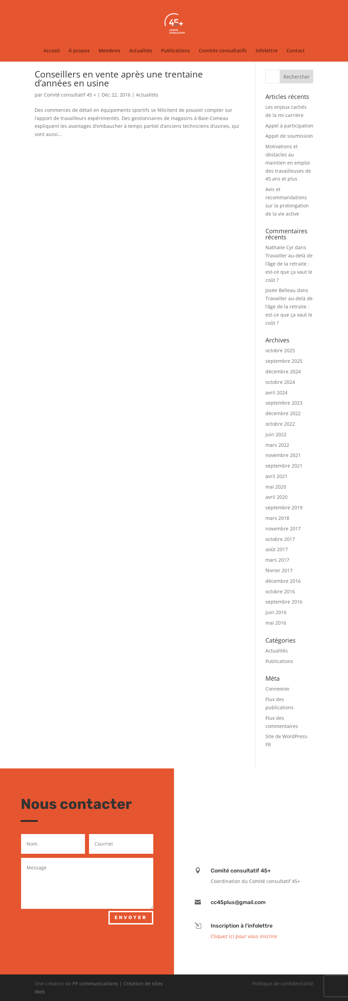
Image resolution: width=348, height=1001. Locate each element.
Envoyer (131, 917)
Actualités (140, 51)
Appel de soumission (289, 136)
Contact (295, 51)
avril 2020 (276, 497)
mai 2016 (275, 623)
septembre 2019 (283, 507)
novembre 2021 (283, 455)
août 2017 (276, 549)
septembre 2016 (283, 601)
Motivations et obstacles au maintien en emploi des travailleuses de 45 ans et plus (288, 162)
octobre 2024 (280, 382)
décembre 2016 (283, 581)
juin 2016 (275, 612)
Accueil (52, 51)
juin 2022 (275, 434)
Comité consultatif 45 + (70, 94)
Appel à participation (289, 125)
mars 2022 (277, 445)
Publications (175, 51)
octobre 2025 (280, 350)
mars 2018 (277, 518)
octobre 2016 (280, 591)
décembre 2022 (283, 413)
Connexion (277, 688)
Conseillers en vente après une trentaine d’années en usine (119, 78)
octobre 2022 (280, 424)
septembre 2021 (283, 465)
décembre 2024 (283, 371)
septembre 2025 (283, 361)
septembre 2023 (283, 403)
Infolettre (267, 51)
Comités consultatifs (223, 51)
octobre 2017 (280, 539)
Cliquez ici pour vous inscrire (244, 936)
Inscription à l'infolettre (242, 925)
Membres (109, 51)
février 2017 (279, 570)
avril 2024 (276, 392)
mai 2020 (275, 486)
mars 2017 (277, 560)
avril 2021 (276, 476)
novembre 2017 (283, 528)
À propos (79, 51)
